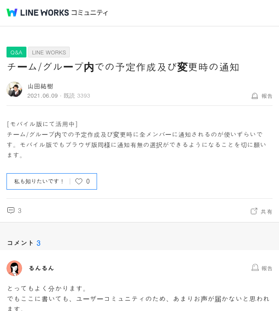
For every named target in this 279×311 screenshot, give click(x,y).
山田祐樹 (40, 85)
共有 (266, 211)
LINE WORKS (49, 52)
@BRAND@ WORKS (37, 12)
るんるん (41, 268)
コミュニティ (89, 13)
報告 (267, 96)
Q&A (16, 52)
